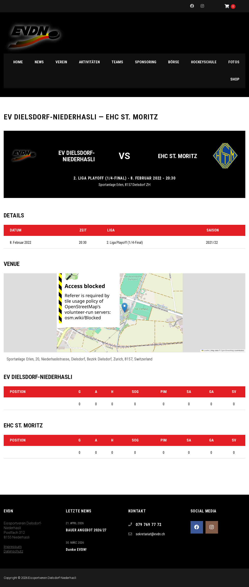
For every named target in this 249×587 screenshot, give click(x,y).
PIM (164, 392)
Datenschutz (13, 551)
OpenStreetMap (227, 350)
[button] (124, 308)
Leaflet (205, 350)
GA (211, 392)
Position (18, 392)
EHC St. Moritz (177, 156)
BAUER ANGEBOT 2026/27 (86, 530)
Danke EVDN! (76, 550)
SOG (135, 392)
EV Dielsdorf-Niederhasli (77, 156)
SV (234, 392)
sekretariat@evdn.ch (150, 534)
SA (189, 392)
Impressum (13, 547)
